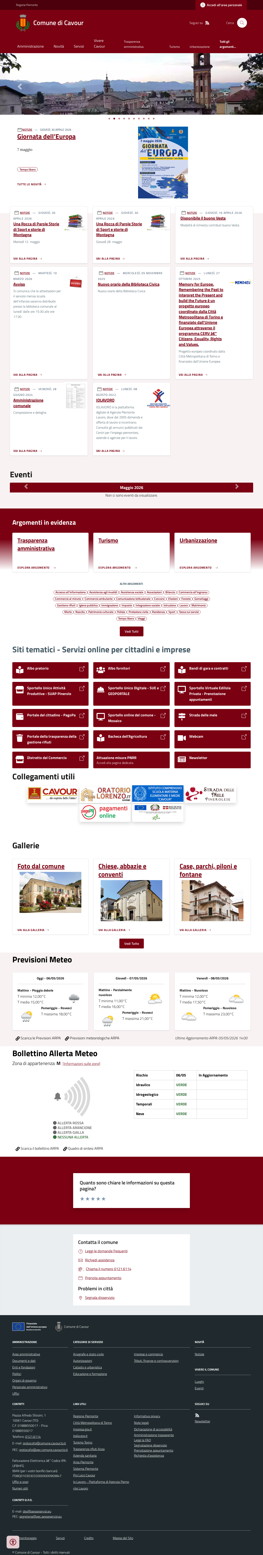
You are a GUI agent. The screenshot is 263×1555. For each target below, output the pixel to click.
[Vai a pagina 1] (109, 118)
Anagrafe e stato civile (88, 1354)
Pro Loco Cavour (84, 1475)
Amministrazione (30, 46)
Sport (171, 611)
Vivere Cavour (99, 43)
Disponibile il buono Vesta (203, 218)
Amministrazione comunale (28, 402)
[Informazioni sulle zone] (81, 1063)
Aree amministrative (26, 1354)
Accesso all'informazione (70, 592)
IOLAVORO (105, 400)
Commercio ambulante (99, 598)
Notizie (199, 1354)
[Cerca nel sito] (240, 23)
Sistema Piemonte (85, 1468)
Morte (68, 611)
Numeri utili (20, 1488)
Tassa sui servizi (189, 611)
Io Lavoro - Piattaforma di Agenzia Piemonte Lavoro (101, 1485)
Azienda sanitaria (85, 1455)
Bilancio (170, 592)
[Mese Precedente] (26, 486)
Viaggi (141, 618)
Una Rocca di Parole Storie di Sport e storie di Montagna (36, 229)
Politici (16, 1373)
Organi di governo (24, 1380)
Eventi (199, 1388)
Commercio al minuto (68, 598)
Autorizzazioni (82, 1360)
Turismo (174, 46)
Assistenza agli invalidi (103, 592)
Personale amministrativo (29, 1386)
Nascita (80, 611)
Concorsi (159, 598)
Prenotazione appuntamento (153, 1450)
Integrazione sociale (148, 605)
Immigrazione (109, 605)
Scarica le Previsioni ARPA (38, 1038)
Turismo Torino (82, 1442)
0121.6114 (33, 1436)
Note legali (141, 1422)
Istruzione (170, 605)
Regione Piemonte (27, 5)
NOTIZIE (27, 129)
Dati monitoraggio (24, 1538)
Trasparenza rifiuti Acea (89, 1448)
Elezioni (173, 598)
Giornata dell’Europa (46, 136)
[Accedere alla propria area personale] (221, 5)
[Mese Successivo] (237, 486)
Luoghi (199, 1381)
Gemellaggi (201, 598)
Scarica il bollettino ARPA (37, 1148)
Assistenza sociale (132, 592)
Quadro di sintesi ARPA (83, 1148)
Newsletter (202, 1421)
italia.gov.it (80, 1435)
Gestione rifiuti (66, 605)
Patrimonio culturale (100, 611)
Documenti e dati (24, 1360)
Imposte (127, 605)
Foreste (186, 598)
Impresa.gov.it (82, 1429)
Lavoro (184, 605)
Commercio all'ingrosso (193, 592)
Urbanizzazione (200, 46)
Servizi (79, 46)
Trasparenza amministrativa (134, 44)
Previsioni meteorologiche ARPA (92, 1038)
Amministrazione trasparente (154, 1434)
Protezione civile (138, 611)
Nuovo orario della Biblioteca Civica (128, 284)
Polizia (121, 611)
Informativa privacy (147, 1416)
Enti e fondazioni (23, 1367)
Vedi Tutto (131, 943)
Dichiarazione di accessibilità (153, 1429)
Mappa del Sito (123, 1538)
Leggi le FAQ (142, 1440)
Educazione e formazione (90, 1373)
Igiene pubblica (88, 605)
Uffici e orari (20, 1481)
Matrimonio (198, 605)
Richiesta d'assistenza (149, 1455)
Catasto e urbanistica (87, 1367)
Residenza (158, 611)
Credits (88, 1538)
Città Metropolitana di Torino (92, 1422)
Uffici (15, 1393)
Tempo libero (126, 618)
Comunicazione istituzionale (133, 598)
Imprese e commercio (148, 1354)
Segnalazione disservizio (150, 1445)
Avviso (19, 284)
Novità (59, 46)
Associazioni (154, 592)
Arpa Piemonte (83, 1462)
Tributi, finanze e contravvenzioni (156, 1360)
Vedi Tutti (131, 631)
